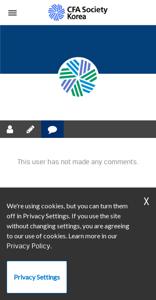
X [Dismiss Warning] (146, 201)
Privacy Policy (28, 246)
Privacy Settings (37, 277)
